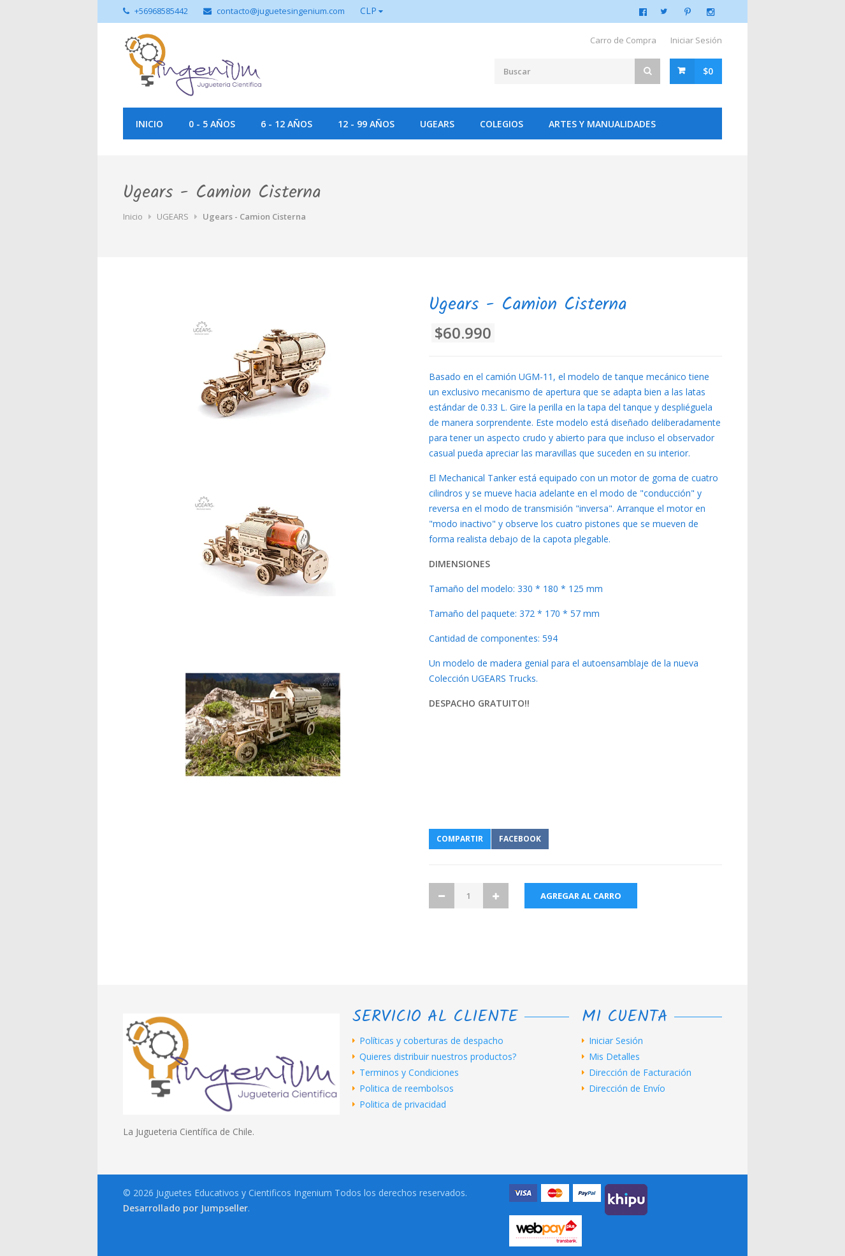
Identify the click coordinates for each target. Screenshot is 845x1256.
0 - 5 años (212, 124)
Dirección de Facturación (640, 1072)
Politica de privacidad (402, 1104)
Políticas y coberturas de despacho (431, 1041)
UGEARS (437, 124)
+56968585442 (161, 11)
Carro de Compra (623, 40)
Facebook (520, 838)
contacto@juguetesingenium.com (281, 11)
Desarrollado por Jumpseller (185, 1208)
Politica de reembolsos (406, 1088)
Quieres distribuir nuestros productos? (437, 1056)
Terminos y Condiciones (409, 1072)
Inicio (149, 124)
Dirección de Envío (627, 1088)
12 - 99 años (366, 124)
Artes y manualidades (602, 124)
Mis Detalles (614, 1056)
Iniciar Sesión (696, 40)
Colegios (501, 124)
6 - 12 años (286, 124)
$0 (708, 71)
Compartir (460, 838)
